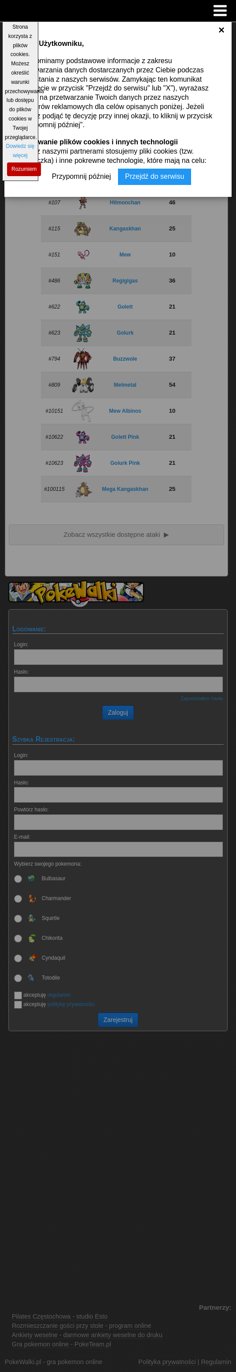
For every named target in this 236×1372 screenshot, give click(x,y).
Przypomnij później (81, 176)
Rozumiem (24, 169)
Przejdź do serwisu (154, 176)
